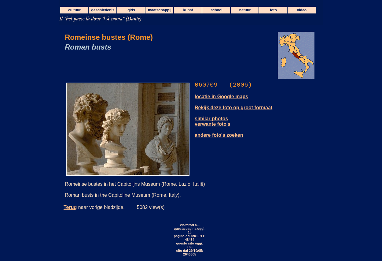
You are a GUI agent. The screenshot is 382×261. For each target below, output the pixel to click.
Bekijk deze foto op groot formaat (233, 107)
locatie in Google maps (221, 96)
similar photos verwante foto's (212, 121)
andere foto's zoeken (219, 135)
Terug (70, 207)
